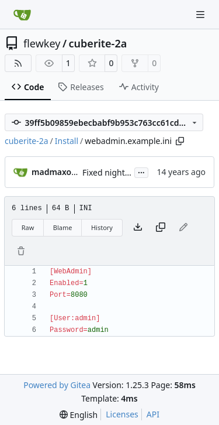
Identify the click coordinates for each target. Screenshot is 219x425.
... (141, 171)
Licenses (122, 414)
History (102, 227)
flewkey (41, 43)
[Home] (22, 14)
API (153, 414)
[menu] (79, 414)
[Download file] (137, 228)
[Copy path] (180, 141)
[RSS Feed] (18, 63)
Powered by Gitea (57, 384)
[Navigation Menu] (201, 14)
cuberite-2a (98, 43)
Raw (28, 227)
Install (66, 140)
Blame (62, 227)
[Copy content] (160, 228)
